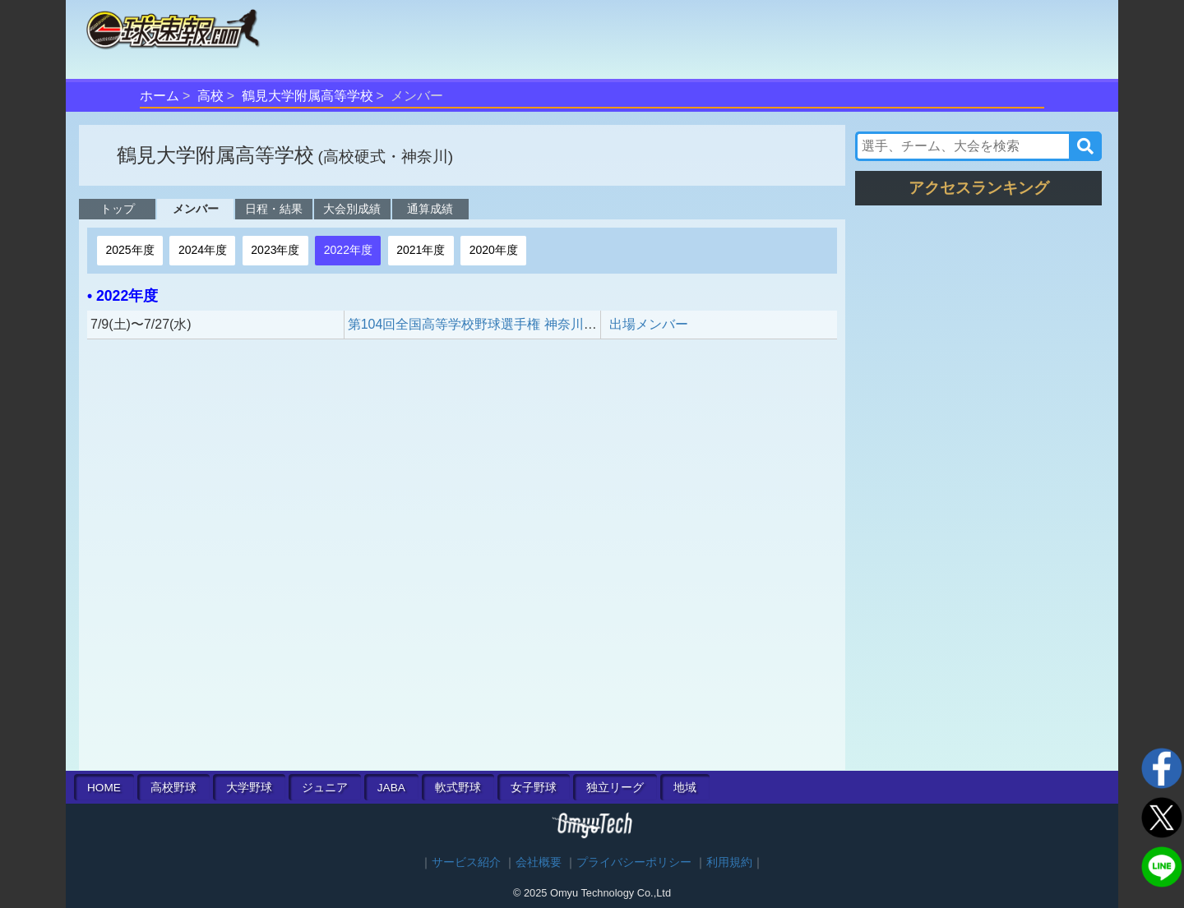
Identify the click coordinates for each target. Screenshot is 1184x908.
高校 (210, 96)
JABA (391, 787)
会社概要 (539, 862)
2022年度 (348, 249)
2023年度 (275, 249)
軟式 (458, 787)
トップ (117, 208)
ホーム (159, 96)
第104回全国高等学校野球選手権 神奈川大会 (479, 324)
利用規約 (729, 862)
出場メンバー (648, 324)
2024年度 (202, 249)
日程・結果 (274, 208)
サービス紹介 (466, 862)
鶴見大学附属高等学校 (307, 96)
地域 (684, 787)
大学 (249, 787)
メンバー (196, 208)
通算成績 (430, 208)
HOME (104, 787)
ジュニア (325, 787)
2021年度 (420, 249)
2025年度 (129, 249)
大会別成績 (352, 208)
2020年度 (493, 249)
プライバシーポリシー (633, 862)
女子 (534, 787)
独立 (615, 787)
